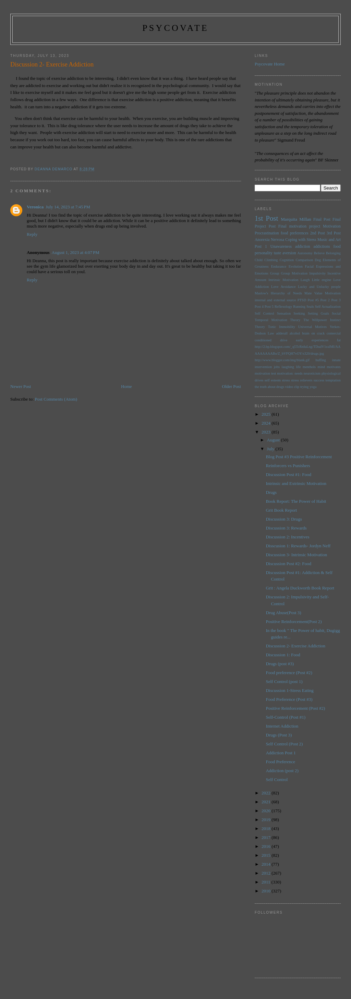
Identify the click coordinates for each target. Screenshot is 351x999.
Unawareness (281, 246)
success (319, 380)
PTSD (302, 300)
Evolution (296, 266)
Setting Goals (318, 313)
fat (339, 340)
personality (264, 253)
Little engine (321, 280)
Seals (310, 306)
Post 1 (261, 246)
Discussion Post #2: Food (288, 563)
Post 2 (325, 300)
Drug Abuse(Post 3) (283, 612)
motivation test (265, 373)
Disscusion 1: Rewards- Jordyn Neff (298, 545)
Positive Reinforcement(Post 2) (294, 621)
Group (274, 273)
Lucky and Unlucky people (319, 287)
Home (126, 386)
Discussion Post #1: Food (288, 474)
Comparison (304, 260)
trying (304, 387)
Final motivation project (299, 226)
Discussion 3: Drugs (284, 519)
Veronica (35, 206)
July (271, 448)
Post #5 (313, 300)
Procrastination (267, 233)
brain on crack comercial (321, 333)
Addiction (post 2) (282, 770)
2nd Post (317, 233)
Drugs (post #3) (280, 663)
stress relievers (301, 380)
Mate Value (313, 293)
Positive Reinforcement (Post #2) (295, 708)
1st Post (266, 218)
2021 (266, 801)
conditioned (263, 340)
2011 (266, 882)
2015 (266, 855)
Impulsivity (317, 273)
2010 (266, 890)
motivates (333, 367)
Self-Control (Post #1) (285, 717)
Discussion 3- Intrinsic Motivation (296, 554)
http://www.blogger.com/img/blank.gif (282, 360)
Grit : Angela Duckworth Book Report (300, 587)
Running (299, 306)
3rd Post (334, 233)
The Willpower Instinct (322, 320)
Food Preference (280, 761)
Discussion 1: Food (283, 654)
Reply (32, 234)
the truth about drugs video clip (277, 387)
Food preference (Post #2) (289, 672)
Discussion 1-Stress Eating (289, 690)
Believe (319, 253)
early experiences (312, 340)
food (337, 246)
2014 (266, 864)
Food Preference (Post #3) (289, 699)
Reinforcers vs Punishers (288, 465)
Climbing (271, 260)
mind (321, 367)
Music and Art (329, 239)
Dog (318, 260)
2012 (266, 873)
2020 (266, 810)
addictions (322, 246)
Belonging (333, 253)
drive (283, 340)
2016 (266, 846)
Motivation (332, 226)
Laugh (305, 280)
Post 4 (259, 306)
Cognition (287, 260)
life (298, 367)
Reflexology (283, 306)
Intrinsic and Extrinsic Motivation (296, 483)
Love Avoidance (283, 287)
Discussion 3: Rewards (286, 528)
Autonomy (304, 253)
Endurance (278, 266)
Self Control (264, 313)
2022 (266, 792)
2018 (266, 828)
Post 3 (335, 300)
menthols (309, 367)
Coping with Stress (300, 239)
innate (336, 360)
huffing (321, 360)
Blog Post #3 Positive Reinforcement (299, 456)
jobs (277, 367)
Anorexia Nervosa (269, 239)
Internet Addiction (282, 726)
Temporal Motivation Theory (277, 320)
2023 (266, 432)
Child (259, 260)
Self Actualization (328, 306)
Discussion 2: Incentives (287, 536)
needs (298, 373)
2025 (266, 414)
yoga (313, 387)
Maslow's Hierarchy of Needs (278, 293)
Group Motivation (294, 273)
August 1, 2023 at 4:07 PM (75, 252)
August (274, 439)
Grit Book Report (281, 510)
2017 (266, 837)
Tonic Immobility (281, 327)
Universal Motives (312, 327)
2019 (266, 819)
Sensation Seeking (291, 313)
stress (286, 380)
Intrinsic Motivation (283, 280)
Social (336, 313)
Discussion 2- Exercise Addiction (295, 645)
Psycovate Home (270, 63)
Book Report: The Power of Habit (296, 501)
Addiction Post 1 (280, 752)
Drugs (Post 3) (279, 735)
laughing (288, 367)
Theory (260, 327)
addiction (302, 246)
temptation (332, 380)
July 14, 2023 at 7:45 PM (68, 206)
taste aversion (285, 253)
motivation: (285, 373)
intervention (263, 367)
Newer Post (20, 386)
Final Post (321, 219)
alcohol (295, 333)
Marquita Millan (296, 219)
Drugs (271, 492)
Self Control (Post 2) (284, 743)
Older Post (231, 386)
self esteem (273, 380)
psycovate (175, 28)
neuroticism (312, 373)
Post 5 (269, 306)
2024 (266, 423)
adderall (281, 333)
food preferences (294, 233)
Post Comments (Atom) (56, 399)
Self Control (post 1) (284, 681)
